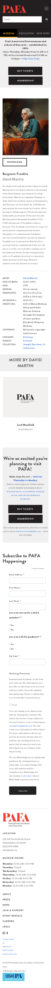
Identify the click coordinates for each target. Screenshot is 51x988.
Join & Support (13, 910)
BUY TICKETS (25, 71)
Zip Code (14, 656)
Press (6, 899)
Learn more (27, 776)
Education (26, 33)
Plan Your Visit (31, 59)
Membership (25, 518)
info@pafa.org (10, 850)
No (12, 629)
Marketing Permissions (19, 673)
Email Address (16, 574)
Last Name (15, 601)
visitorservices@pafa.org (28, 531)
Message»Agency (12, 971)
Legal (6, 926)
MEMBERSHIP (25, 80)
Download (14, 162)
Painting (28, 337)
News (6, 905)
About (7, 894)
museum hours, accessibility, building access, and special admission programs (25, 495)
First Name (15, 588)
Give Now (43, 33)
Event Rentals (12, 915)
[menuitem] (8, 33)
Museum (8, 33)
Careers (8, 921)
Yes (12, 625)
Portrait (27, 341)
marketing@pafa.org (22, 726)
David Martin (30, 278)
